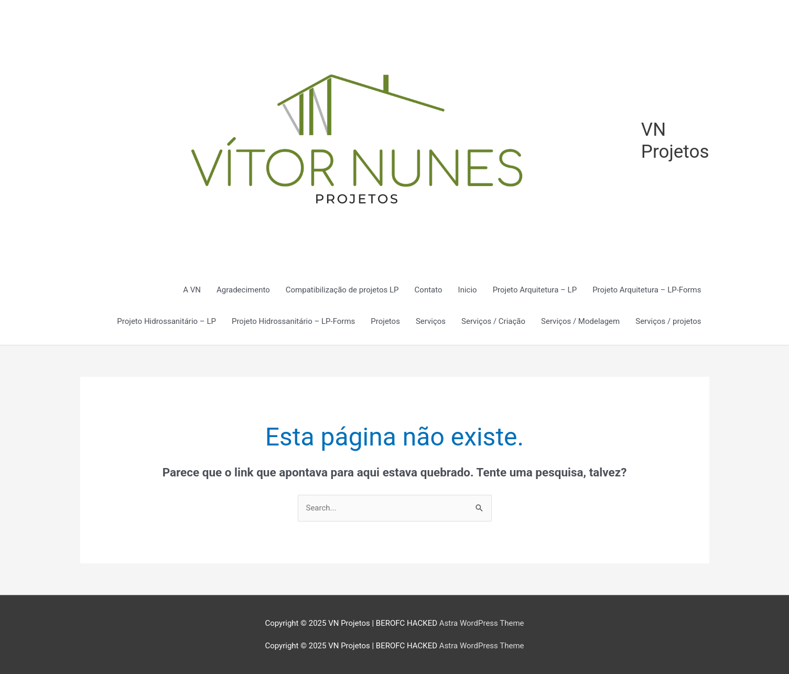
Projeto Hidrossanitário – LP (166, 321)
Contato (428, 290)
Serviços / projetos (668, 321)
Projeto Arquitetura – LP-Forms (646, 290)
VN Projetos (675, 140)
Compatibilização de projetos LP (342, 290)
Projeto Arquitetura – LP (535, 290)
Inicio (467, 290)
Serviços (431, 321)
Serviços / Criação (493, 321)
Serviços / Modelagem (580, 321)
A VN (192, 290)
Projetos (385, 321)
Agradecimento (243, 290)
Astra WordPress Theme (481, 623)
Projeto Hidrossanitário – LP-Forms (293, 321)
